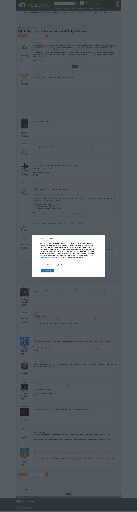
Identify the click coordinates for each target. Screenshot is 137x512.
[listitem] (68, 265)
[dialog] (68, 256)
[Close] (101, 239)
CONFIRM (50, 270)
